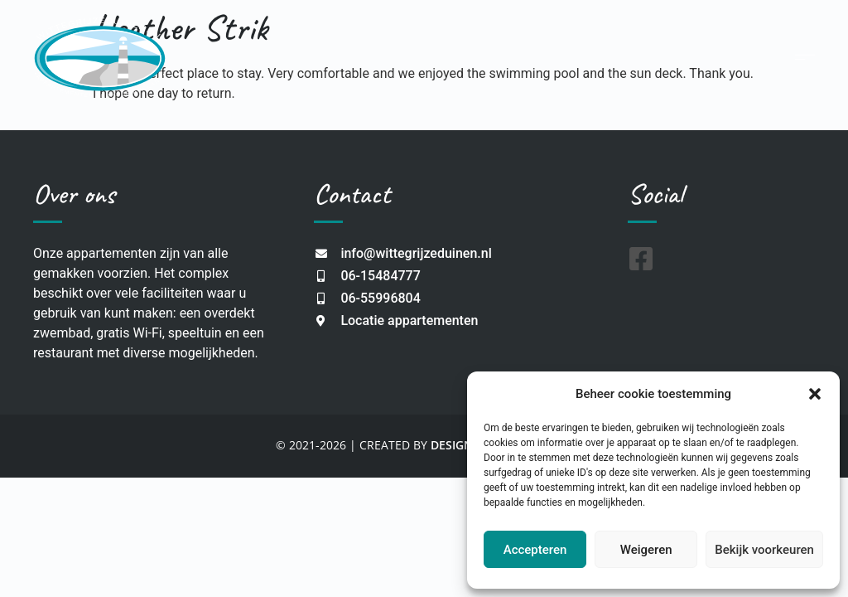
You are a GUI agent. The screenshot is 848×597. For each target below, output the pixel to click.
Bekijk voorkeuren (764, 549)
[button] (815, 394)
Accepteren (535, 549)
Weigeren (646, 549)
